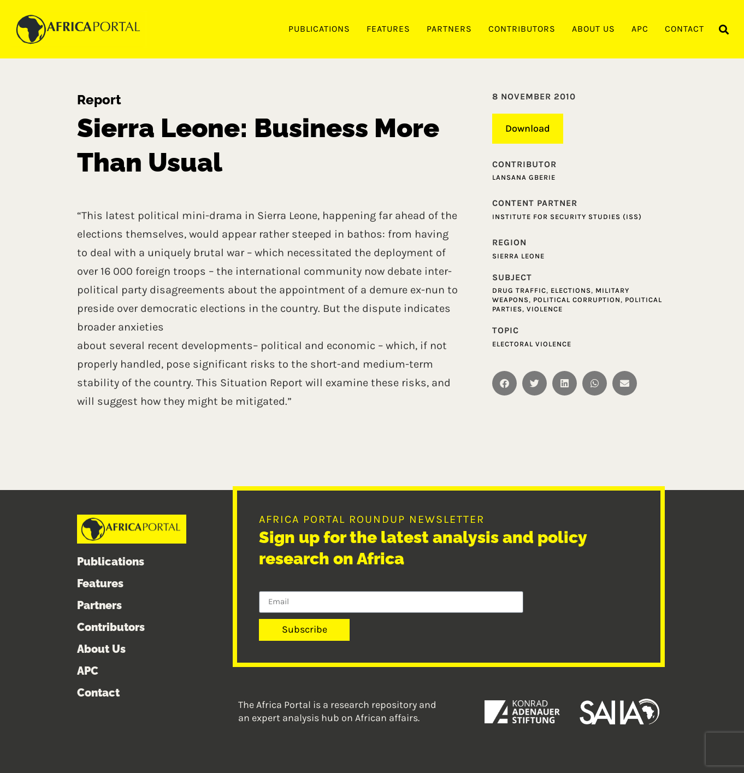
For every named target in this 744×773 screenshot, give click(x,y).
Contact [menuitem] (684, 28)
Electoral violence (531, 344)
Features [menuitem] (388, 28)
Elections (571, 290)
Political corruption (577, 300)
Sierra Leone (518, 256)
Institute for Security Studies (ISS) (567, 217)
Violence (545, 309)
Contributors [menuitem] (522, 28)
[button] (724, 30)
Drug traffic (519, 290)
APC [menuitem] (639, 28)
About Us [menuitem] (593, 28)
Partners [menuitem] (449, 28)
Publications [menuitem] (319, 28)
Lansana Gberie (524, 177)
